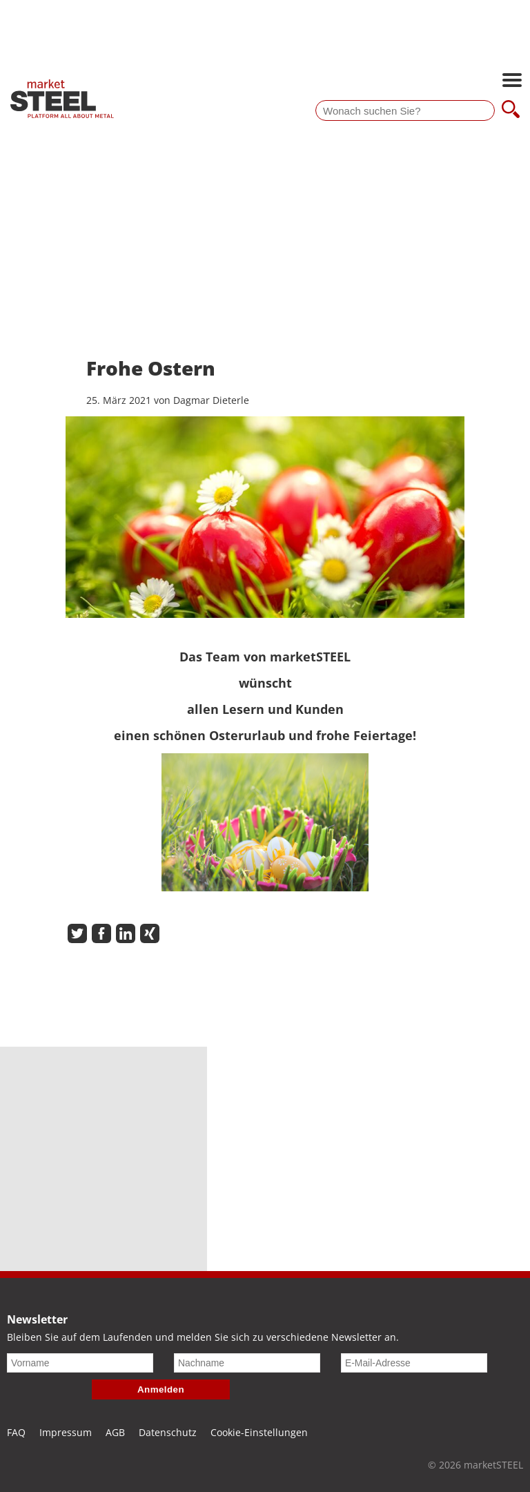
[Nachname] (247, 1363)
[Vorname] (80, 1363)
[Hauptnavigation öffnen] (512, 81)
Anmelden (160, 1389)
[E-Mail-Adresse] (414, 1363)
